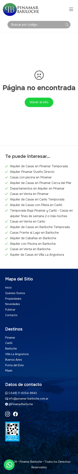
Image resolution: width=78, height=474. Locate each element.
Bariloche (11, 348)
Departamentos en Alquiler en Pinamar (37, 188)
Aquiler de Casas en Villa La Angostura (37, 255)
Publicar (10, 309)
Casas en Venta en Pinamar (29, 194)
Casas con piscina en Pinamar (31, 177)
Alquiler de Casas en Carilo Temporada (37, 199)
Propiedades (13, 298)
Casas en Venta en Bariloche (30, 249)
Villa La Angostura (17, 354)
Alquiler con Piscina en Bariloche (33, 244)
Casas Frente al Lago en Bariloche (34, 233)
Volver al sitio (39, 102)
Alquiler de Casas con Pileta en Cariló (36, 205)
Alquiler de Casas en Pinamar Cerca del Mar (40, 183)
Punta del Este (14, 365)
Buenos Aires (13, 359)
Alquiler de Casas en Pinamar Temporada (39, 166)
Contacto (11, 315)
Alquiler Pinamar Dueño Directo (32, 172)
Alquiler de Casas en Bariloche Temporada (40, 227)
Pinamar (10, 337)
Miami (8, 370)
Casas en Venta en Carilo (27, 221)
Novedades (12, 304)
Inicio (8, 287)
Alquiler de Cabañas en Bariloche (33, 238)
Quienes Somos (15, 293)
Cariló (8, 343)
